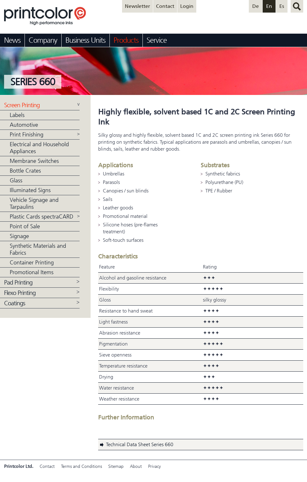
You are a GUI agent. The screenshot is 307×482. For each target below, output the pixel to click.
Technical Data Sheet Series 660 (139, 444)
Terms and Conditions (81, 466)
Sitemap (116, 466)
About (136, 466)
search (297, 6)
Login (186, 6)
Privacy (154, 466)
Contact (165, 6)
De (255, 6)
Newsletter (137, 6)
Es (281, 6)
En (269, 6)
